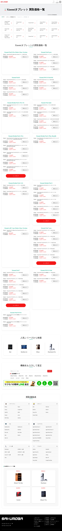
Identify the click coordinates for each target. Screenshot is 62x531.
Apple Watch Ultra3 (36, 429)
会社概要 (52, 519)
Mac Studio (20, 432)
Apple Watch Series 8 (36, 435)
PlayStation (7, 449)
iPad (26, 375)
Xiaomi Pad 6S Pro (54, 36)
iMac (5, 435)
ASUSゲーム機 (20, 454)
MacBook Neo (7, 426)
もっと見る (15, 175)
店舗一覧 (36, 522)
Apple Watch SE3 (49, 426)
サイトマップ (53, 522)
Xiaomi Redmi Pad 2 (54, 29)
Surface (47, 412)
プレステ (12, 378)
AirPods (34, 449)
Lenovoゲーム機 (8, 454)
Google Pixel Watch (36, 440)
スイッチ (17, 378)
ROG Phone (7, 417)
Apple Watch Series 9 (36, 432)
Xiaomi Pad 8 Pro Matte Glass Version (7, 23)
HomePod (47, 449)
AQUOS (6, 412)
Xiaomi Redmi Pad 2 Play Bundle (31, 29)
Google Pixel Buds (49, 460)
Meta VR (47, 457)
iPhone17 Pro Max (14, 375)
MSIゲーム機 (7, 452)
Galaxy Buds (35, 460)
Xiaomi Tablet (35, 415)
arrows (19, 415)
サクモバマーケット (7, 523)
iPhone (27, 378)
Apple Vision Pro (35, 452)
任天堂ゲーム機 (20, 449)
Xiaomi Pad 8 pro (19, 23)
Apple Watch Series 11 (36, 426)
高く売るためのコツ (38, 519)
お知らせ (47, 524)
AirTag (47, 454)
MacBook (19, 429)
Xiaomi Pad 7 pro (19, 36)
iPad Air (47, 409)
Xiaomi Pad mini (7, 29)
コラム (36, 524)
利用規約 (52, 524)
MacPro (19, 435)
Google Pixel (20, 409)
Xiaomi (6, 415)
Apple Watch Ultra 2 (49, 432)
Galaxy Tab (34, 412)
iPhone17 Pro (21, 375)
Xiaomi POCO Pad (42, 36)
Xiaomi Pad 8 (31, 22)
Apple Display (35, 457)
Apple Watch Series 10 (49, 429)
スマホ (22, 378)
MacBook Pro (7, 429)
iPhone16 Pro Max (38, 375)
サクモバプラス (6, 525)
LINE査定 (47, 522)
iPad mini (47, 406)
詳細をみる (25, 56)
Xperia (19, 406)
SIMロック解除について (39, 521)
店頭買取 (47, 519)
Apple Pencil (35, 454)
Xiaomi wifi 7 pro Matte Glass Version (7, 36)
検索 (49, 371)
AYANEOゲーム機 (21, 452)
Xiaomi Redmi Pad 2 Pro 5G (54, 23)
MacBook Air (20, 426)
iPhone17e (31, 375)
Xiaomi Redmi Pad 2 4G (42, 29)
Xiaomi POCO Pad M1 (42, 23)
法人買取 (47, 521)
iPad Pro (34, 409)
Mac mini (6, 432)
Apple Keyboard (48, 452)
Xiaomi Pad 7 (31, 36)
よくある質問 (37, 526)
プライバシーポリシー (55, 521)
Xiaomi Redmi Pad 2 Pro (19, 29)
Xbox (6, 457)
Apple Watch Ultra (49, 435)
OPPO (19, 412)
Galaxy (6, 409)
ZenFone (19, 417)
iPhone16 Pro (45, 375)
